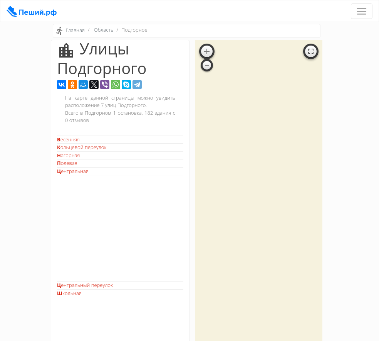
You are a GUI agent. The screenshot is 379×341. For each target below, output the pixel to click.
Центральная (73, 171)
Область (104, 29)
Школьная (69, 293)
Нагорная (68, 155)
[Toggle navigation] (361, 11)
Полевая (67, 162)
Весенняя (68, 139)
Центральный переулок (85, 285)
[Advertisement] (120, 228)
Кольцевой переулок (81, 147)
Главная (75, 30)
